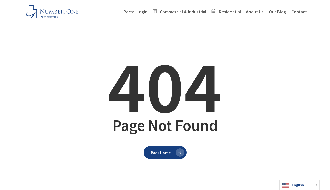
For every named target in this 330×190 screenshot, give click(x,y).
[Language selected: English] (299, 185)
